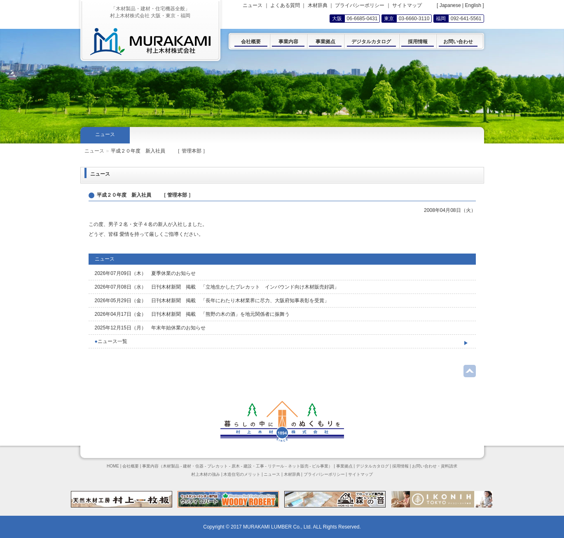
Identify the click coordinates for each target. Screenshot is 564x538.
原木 (236, 466)
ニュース (114, 151)
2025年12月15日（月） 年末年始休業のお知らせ (150, 328)
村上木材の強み (205, 474)
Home (91, 151)
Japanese (450, 5)
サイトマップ (407, 5)
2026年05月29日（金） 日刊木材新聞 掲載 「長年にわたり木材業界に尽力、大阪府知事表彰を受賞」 (212, 300)
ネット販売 (298, 466)
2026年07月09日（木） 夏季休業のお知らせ (145, 273)
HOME (113, 466)
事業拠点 (344, 466)
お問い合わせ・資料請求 (434, 466)
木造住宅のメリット (241, 474)
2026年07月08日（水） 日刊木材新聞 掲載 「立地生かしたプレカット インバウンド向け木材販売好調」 (217, 287)
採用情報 (400, 466)
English (473, 5)
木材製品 (171, 466)
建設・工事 (253, 466)
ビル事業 (320, 466)
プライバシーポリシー (359, 5)
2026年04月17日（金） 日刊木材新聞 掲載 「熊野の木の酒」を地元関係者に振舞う (192, 314)
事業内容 (150, 466)
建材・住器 (193, 466)
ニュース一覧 (111, 341)
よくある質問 (285, 5)
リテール (276, 466)
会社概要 (130, 466)
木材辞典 (318, 5)
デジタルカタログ (372, 466)
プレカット (217, 466)
